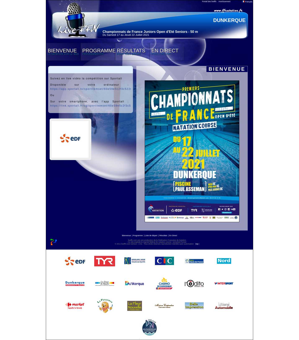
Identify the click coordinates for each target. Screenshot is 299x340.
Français (247, 2)
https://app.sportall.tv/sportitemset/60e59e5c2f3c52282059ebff (97, 89)
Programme (138, 235)
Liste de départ (151, 235)
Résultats (163, 235)
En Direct (173, 235)
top (197, 244)
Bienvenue (126, 235)
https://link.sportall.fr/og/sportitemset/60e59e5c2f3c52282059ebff (100, 105)
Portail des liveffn (209, 1)
